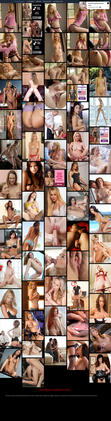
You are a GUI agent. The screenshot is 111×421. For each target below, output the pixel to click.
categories (30, 1)
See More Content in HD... (55, 390)
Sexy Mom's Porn (58, 1)
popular (38, 1)
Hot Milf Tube (47, 1)
